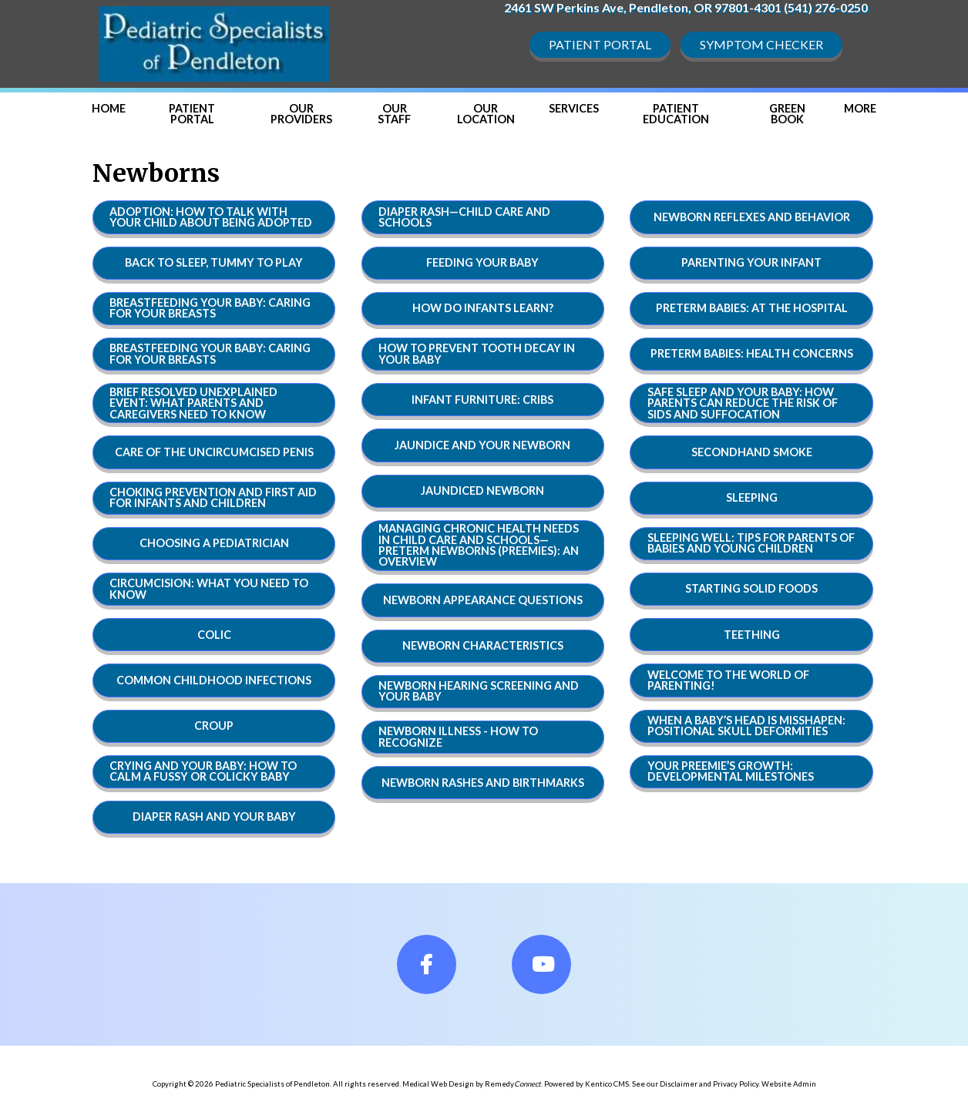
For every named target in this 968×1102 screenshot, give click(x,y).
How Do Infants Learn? (482, 307)
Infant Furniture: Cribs (482, 399)
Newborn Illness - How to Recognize (458, 736)
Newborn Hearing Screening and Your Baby (478, 691)
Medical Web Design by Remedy (471, 1084)
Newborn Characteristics (482, 645)
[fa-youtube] (541, 964)
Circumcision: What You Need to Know (208, 588)
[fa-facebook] (426, 964)
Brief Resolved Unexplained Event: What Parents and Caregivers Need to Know (193, 403)
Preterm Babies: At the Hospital (752, 307)
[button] (860, 109)
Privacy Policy (735, 1084)
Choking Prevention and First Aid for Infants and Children (213, 497)
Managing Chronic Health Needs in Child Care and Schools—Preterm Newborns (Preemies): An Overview (478, 545)
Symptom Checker (761, 44)
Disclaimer (678, 1084)
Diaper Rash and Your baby (214, 816)
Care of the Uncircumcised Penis (214, 452)
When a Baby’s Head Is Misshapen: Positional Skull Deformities (746, 725)
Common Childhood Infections (213, 680)
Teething (752, 634)
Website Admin (788, 1084)
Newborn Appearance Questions (483, 599)
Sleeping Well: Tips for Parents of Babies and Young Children (751, 543)
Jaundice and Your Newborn (482, 445)
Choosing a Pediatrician (214, 542)
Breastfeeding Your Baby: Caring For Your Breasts (210, 308)
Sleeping (752, 497)
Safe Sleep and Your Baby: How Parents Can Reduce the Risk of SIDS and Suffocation (742, 403)
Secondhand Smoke (751, 452)
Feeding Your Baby (482, 262)
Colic (214, 634)
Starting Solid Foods (751, 588)
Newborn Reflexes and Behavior (752, 216)
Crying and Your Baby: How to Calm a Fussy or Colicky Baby (203, 771)
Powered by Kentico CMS (586, 1084)
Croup (214, 725)
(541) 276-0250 (826, 7)
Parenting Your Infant (751, 262)
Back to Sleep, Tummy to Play (214, 262)
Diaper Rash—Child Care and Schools (464, 217)
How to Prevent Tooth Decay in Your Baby (476, 353)
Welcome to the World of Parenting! (728, 680)
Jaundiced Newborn (482, 490)
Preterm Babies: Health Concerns (751, 353)
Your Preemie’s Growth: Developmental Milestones (730, 771)
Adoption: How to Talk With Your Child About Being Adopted (210, 217)
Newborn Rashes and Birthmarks (482, 782)
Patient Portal (600, 44)
